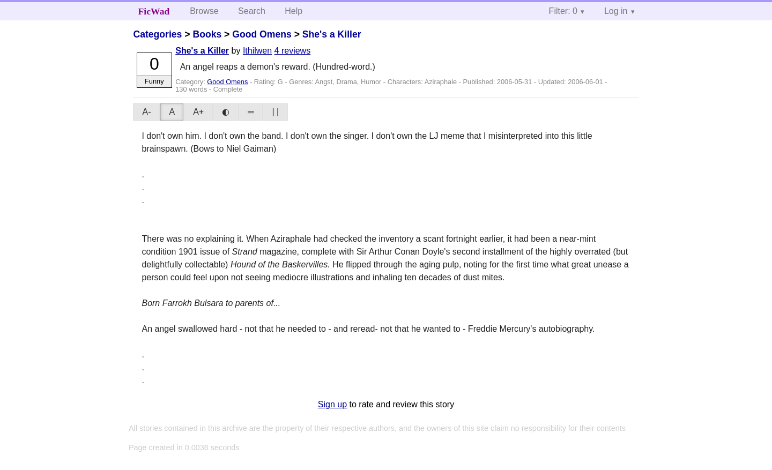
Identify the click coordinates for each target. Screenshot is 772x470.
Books (206, 34)
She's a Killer (331, 34)
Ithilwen (257, 50)
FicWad (154, 11)
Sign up (332, 404)
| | (275, 111)
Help (293, 11)
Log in (616, 11)
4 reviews (292, 50)
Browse (204, 11)
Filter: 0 (563, 11)
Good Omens (261, 34)
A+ (198, 111)
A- (146, 111)
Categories (157, 34)
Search (251, 11)
